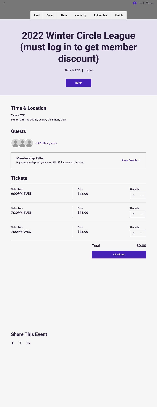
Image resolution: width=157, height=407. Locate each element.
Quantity (134, 189)
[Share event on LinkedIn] (28, 343)
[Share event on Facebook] (12, 343)
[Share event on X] (20, 343)
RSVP (78, 82)
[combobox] (138, 195)
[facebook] (4, 3)
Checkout (119, 254)
